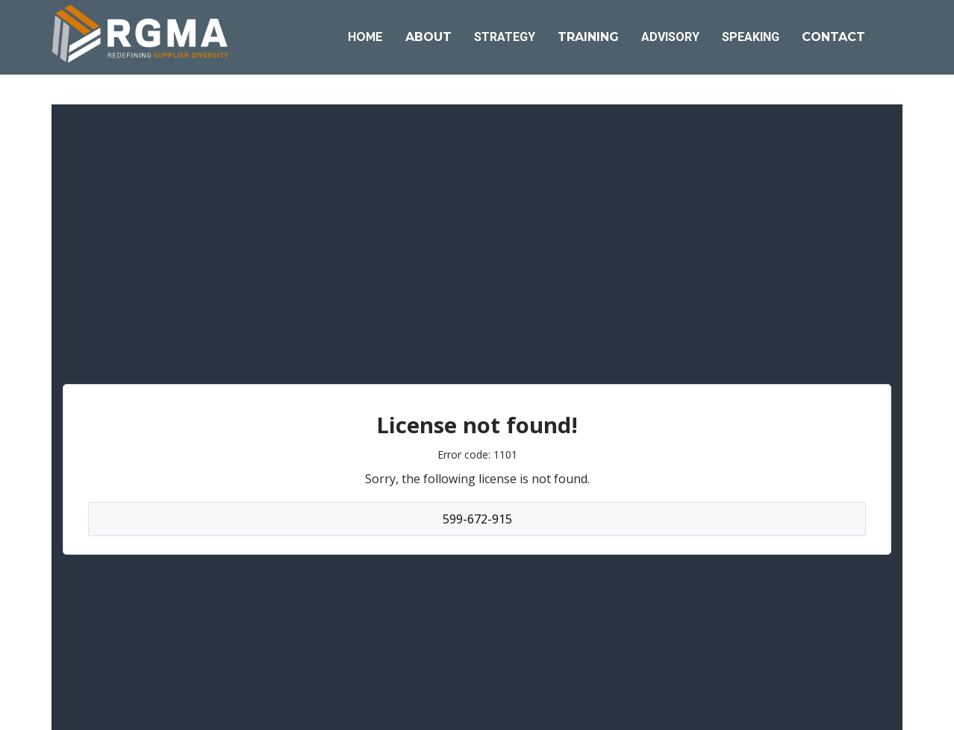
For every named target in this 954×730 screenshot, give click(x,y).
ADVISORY (670, 37)
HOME (365, 37)
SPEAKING (750, 37)
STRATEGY (504, 37)
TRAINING (588, 37)
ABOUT (428, 37)
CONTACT (833, 37)
